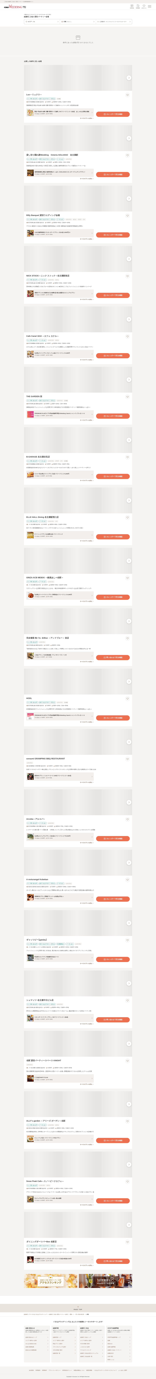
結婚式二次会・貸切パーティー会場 (58, 1314)
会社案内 (31, 1370)
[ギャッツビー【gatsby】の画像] (78, 923)
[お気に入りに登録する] (127, 95)
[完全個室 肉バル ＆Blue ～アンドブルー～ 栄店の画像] (78, 621)
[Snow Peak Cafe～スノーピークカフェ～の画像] (78, 1164)
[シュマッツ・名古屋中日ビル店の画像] (78, 983)
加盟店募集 (89, 1370)
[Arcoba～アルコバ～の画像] (78, 802)
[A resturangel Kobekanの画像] (78, 863)
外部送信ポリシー (67, 1370)
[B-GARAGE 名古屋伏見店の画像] (78, 440)
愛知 (71, 1314)
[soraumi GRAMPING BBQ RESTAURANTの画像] (78, 742)
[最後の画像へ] (129, 77)
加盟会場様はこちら (79, 1370)
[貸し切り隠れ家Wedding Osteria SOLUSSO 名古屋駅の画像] (78, 138)
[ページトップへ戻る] (78, 1308)
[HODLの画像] (78, 681)
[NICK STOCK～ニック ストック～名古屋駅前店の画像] (78, 259)
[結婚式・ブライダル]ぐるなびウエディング (35, 1314)
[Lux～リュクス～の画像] (78, 78)
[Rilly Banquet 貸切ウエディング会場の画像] (78, 198)
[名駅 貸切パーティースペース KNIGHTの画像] (78, 1044)
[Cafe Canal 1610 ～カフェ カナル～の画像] (78, 319)
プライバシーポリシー (55, 1370)
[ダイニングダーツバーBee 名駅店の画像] (78, 1225)
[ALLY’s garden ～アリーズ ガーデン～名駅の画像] (78, 1104)
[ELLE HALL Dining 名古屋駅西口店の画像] (78, 500)
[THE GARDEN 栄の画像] (78, 380)
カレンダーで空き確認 (112, 114)
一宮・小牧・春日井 (79, 1314)
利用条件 (44, 1370)
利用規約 (38, 1370)
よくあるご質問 (122, 1370)
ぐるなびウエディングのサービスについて (105, 1370)
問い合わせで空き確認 (112, 657)
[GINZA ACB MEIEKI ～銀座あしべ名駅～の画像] (78, 561)
